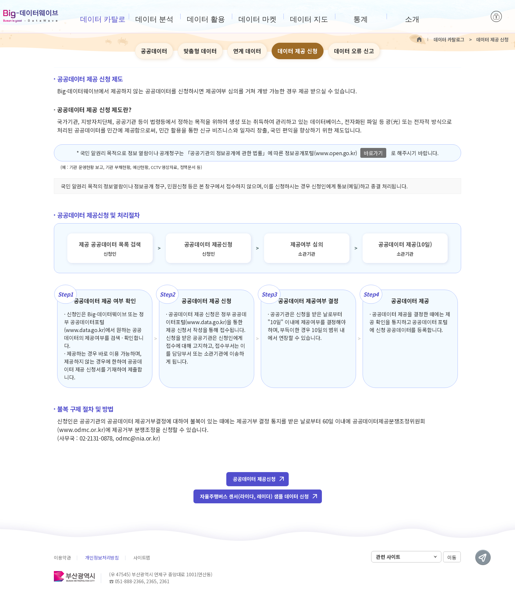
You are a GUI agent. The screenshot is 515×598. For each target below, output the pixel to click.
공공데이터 (154, 51)
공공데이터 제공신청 (254, 478)
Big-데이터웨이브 (30, 16)
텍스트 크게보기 (445, 51)
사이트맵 (141, 557)
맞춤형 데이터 (200, 51)
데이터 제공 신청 (298, 51)
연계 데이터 (247, 51)
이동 (452, 557)
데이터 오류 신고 (354, 51)
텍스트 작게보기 (455, 51)
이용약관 (62, 557)
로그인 (496, 16)
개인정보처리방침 (102, 557)
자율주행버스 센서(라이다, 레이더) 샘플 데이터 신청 (254, 496)
